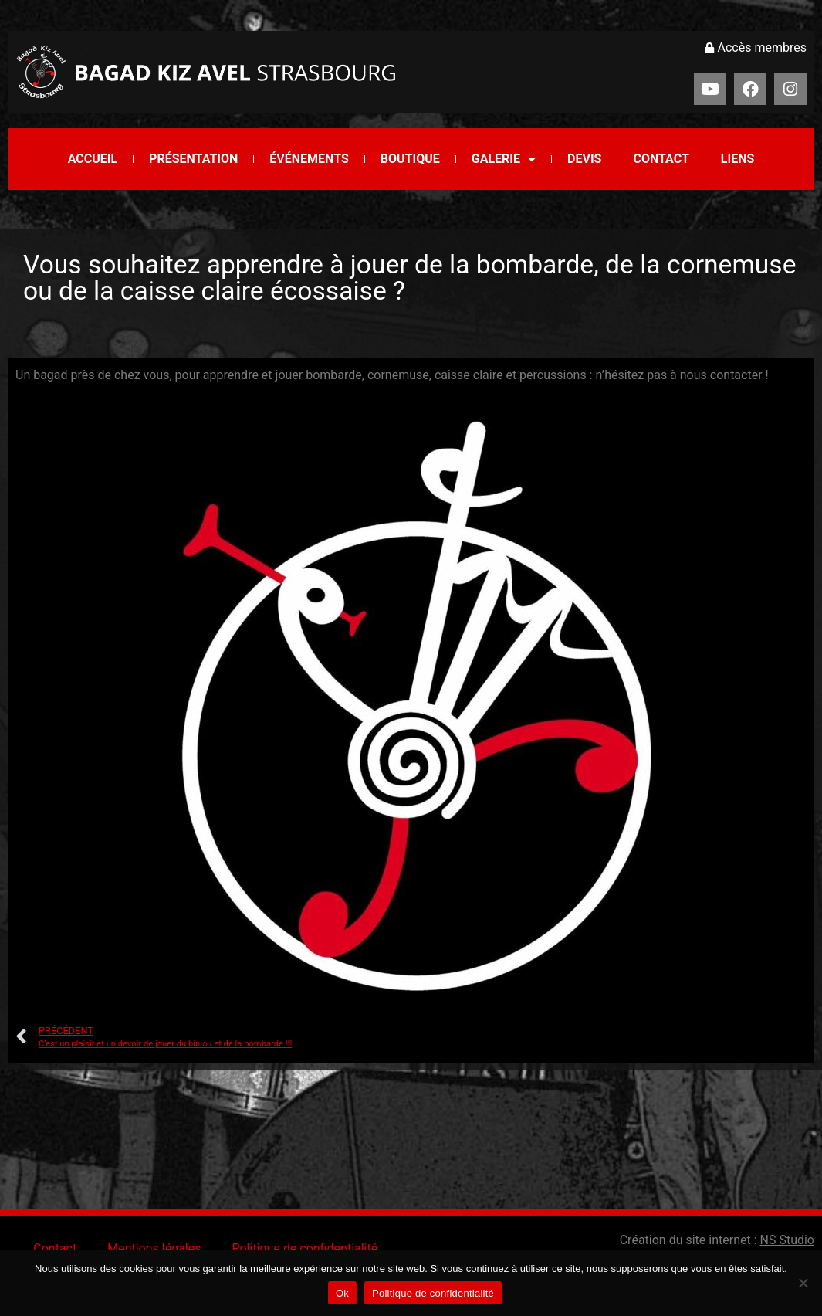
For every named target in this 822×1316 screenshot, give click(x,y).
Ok (342, 1293)
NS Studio (787, 1240)
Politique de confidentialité (304, 1248)
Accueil (92, 158)
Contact (660, 158)
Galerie (504, 159)
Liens (737, 158)
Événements (308, 158)
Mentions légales (154, 1248)
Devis (584, 158)
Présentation (193, 158)
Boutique (410, 158)
